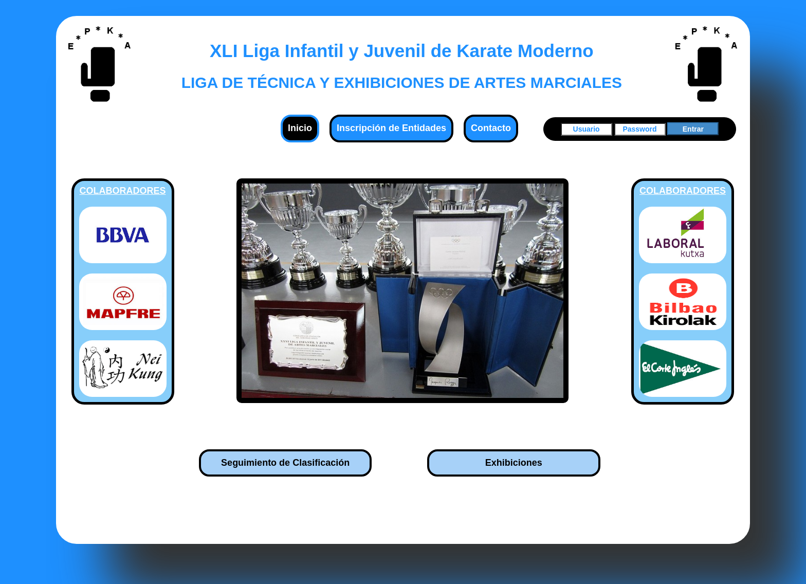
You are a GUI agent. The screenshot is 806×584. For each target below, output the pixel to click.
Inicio (300, 128)
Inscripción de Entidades (391, 128)
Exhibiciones (513, 463)
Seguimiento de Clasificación (285, 463)
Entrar (693, 129)
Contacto (491, 128)
